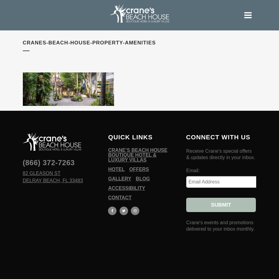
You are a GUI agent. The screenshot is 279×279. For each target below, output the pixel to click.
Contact (119, 197)
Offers (139, 169)
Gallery (119, 178)
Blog (143, 178)
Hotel (116, 169)
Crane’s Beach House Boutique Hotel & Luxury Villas (137, 155)
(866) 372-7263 (49, 163)
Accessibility (126, 188)
